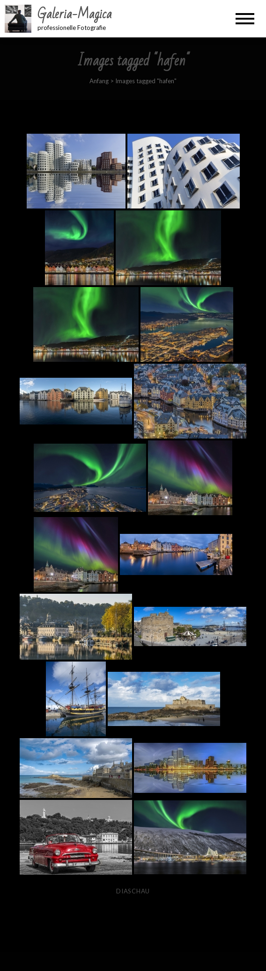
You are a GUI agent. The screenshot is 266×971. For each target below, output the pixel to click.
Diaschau (133, 891)
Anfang (99, 81)
